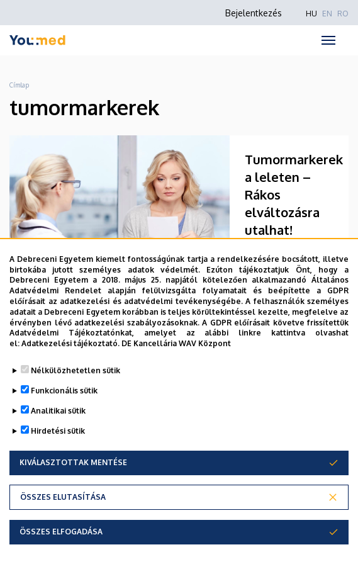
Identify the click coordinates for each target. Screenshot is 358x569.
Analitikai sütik (58, 410)
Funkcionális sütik (64, 390)
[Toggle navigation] (328, 40)
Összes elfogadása (61, 531)
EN (327, 13)
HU (311, 13)
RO (343, 13)
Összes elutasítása (63, 497)
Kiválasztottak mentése (73, 462)
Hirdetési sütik (58, 431)
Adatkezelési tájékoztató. (70, 343)
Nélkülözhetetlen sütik (75, 370)
